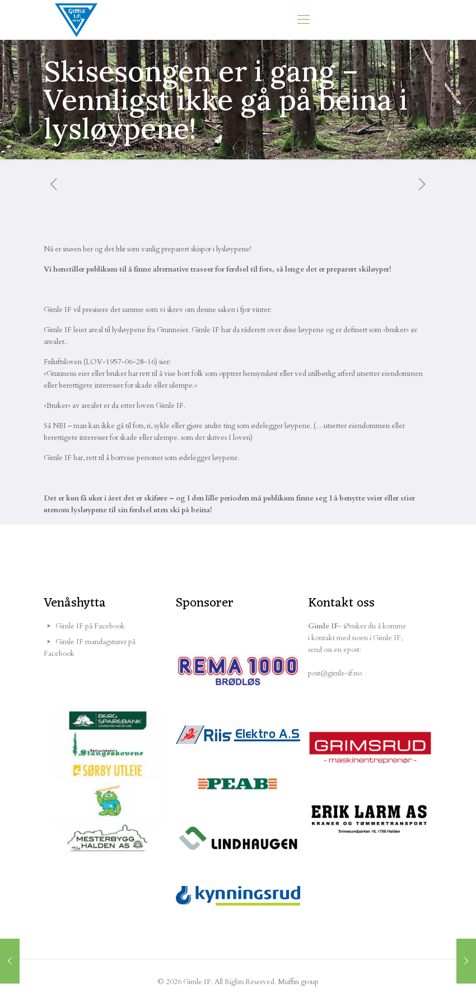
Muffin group (298, 982)
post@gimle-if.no (335, 673)
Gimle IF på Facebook (90, 626)
